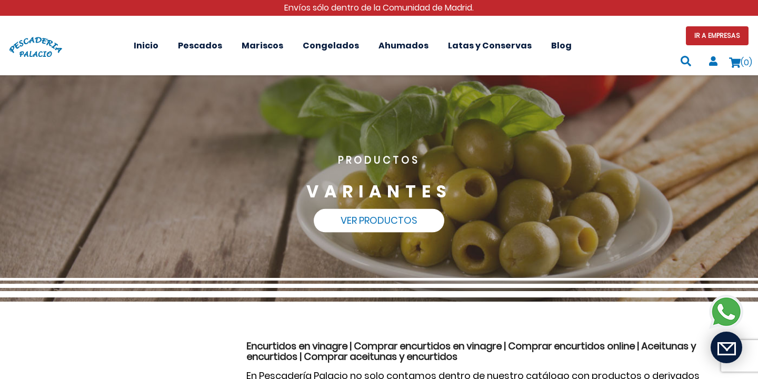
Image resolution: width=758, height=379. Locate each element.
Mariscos (262, 45)
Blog (561, 45)
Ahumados (403, 45)
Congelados (331, 45)
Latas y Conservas (490, 45)
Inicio (146, 45)
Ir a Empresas (717, 35)
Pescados (200, 45)
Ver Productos (379, 220)
